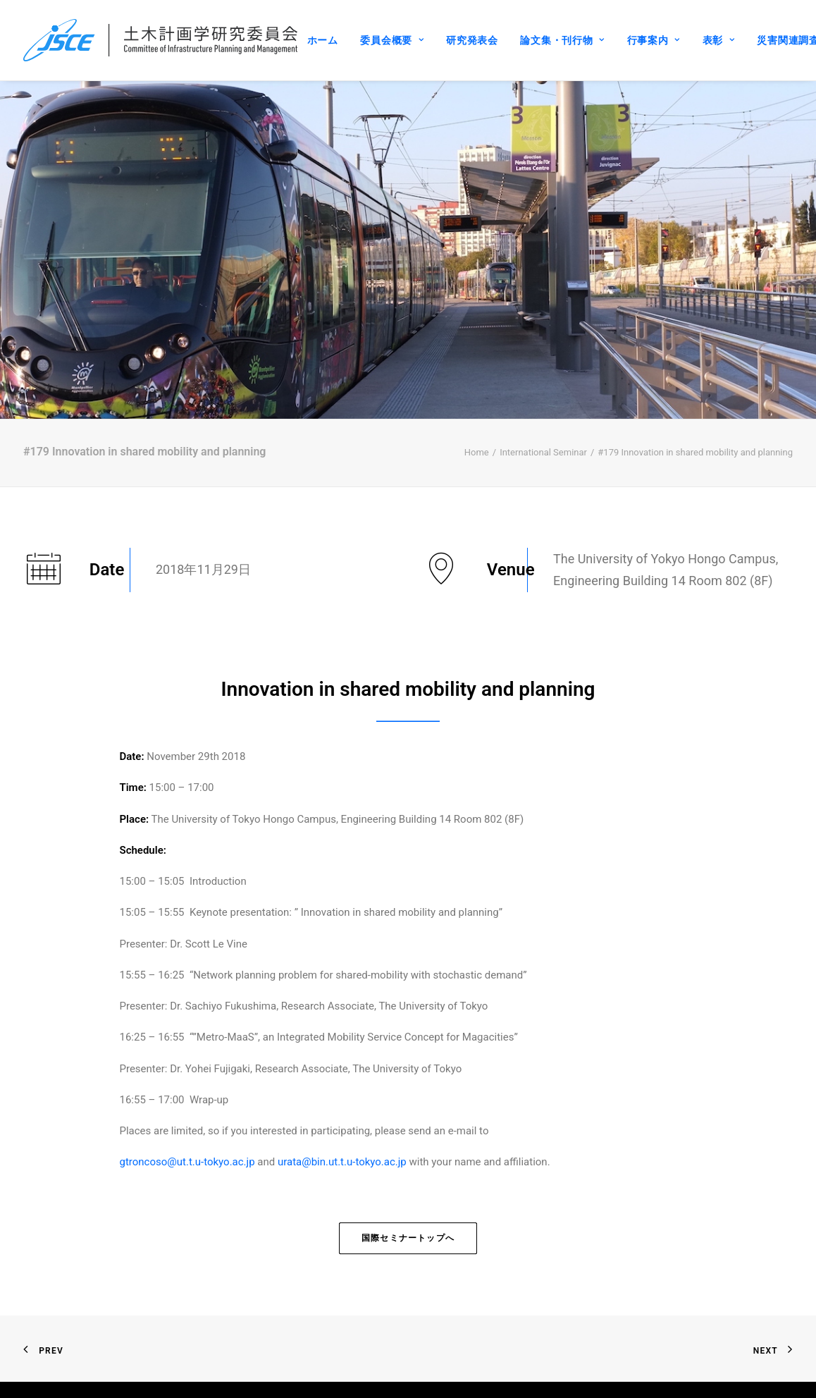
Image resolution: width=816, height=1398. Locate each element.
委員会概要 (392, 40)
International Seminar (543, 395)
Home (476, 395)
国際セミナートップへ (408, 1181)
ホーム (322, 40)
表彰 (719, 40)
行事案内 (653, 40)
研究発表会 (472, 40)
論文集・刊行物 (562, 40)
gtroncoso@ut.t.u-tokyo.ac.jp (187, 1105)
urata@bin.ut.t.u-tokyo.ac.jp (342, 1105)
